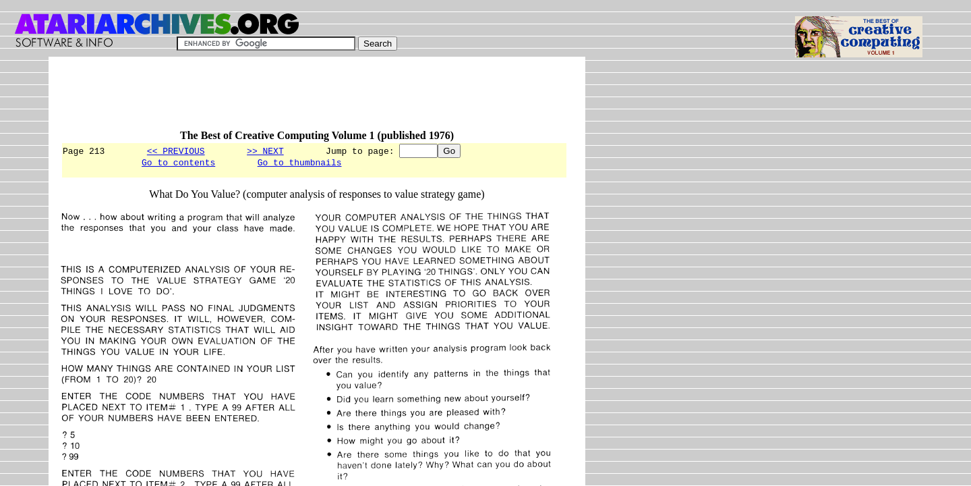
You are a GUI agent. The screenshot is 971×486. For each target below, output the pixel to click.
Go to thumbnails (300, 164)
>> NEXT (265, 150)
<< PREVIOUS (176, 150)
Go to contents (178, 164)
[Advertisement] (306, 99)
